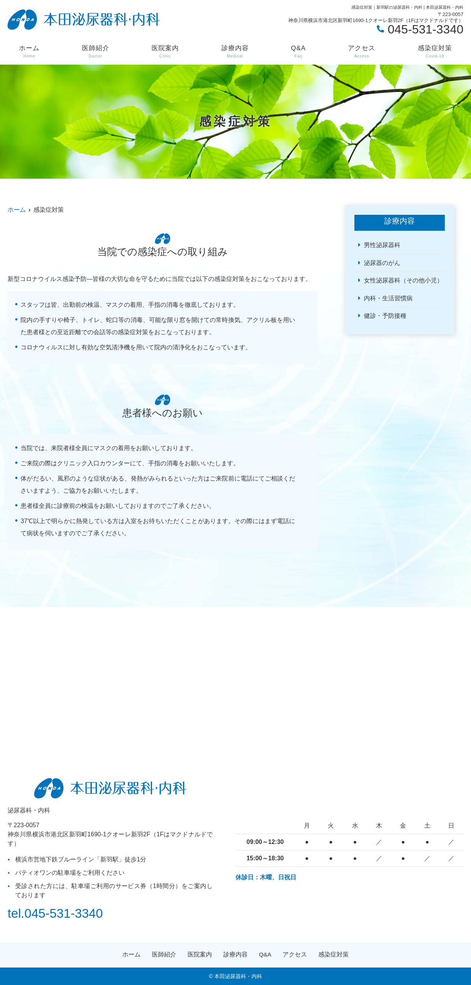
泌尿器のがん (382, 263)
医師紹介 (95, 51)
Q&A (298, 51)
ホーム (29, 51)
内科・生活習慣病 (388, 298)
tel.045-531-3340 (56, 913)
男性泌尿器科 (382, 245)
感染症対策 (435, 51)
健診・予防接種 (385, 315)
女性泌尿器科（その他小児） (403, 280)
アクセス (361, 51)
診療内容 (235, 51)
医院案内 (165, 51)
